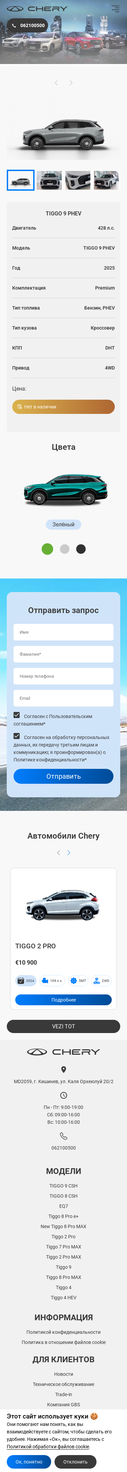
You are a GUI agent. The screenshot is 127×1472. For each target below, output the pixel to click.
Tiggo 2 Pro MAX (63, 1257)
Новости (63, 1374)
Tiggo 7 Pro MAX (63, 1246)
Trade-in (63, 1394)
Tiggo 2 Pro (63, 1236)
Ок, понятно (29, 1462)
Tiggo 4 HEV (64, 1297)
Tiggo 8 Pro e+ (63, 1216)
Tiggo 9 (63, 1267)
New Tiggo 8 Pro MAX (63, 1226)
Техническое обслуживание (63, 1384)
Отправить (63, 776)
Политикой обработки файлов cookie (48, 1446)
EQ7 (63, 1206)
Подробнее (63, 1000)
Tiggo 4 (63, 1287)
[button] (56, 83)
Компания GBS (63, 1404)
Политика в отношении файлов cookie (64, 1342)
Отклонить (75, 1462)
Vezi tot (63, 1026)
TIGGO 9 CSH (63, 1186)
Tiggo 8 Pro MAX (63, 1277)
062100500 (27, 25)
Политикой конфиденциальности (63, 1332)
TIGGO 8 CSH (63, 1196)
